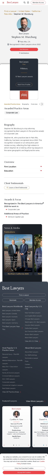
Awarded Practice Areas (12, 104)
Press (26, 361)
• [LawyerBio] (16, 445)
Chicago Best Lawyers (32, 319)
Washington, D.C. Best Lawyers (35, 322)
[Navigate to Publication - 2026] (18, 254)
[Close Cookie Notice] (46, 455)
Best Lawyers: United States (11, 310)
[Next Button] (29, 426)
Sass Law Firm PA (16, 424)
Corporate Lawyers (8, 382)
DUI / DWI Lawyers (8, 379)
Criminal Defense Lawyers (11, 376)
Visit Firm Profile (24, 84)
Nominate (12, 300)
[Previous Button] (3, 426)
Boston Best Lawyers (32, 334)
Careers (27, 364)
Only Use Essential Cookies (24, 468)
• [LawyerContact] (19, 445)
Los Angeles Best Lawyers (33, 316)
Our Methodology (31, 355)
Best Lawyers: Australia (9, 317)
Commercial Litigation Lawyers (12, 385)
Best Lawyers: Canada (9, 313)
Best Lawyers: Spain (8, 320)
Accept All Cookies (24, 472)
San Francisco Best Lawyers (34, 331)
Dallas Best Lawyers (31, 328)
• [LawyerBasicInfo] (13, 445)
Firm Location (10, 166)
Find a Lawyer (10, 11)
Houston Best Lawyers (32, 325)
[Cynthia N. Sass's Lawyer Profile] (16, 415)
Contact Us (28, 367)
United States (24, 11)
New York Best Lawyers (32, 313)
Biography (25, 104)
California (36, 11)
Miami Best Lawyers (31, 337)
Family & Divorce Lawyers (11, 373)
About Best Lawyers (31, 352)
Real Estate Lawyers (8, 388)
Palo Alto (8, 14)
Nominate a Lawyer (31, 358)
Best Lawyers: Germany (10, 323)
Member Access (35, 300)
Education (8, 171)
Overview (34, 104)
